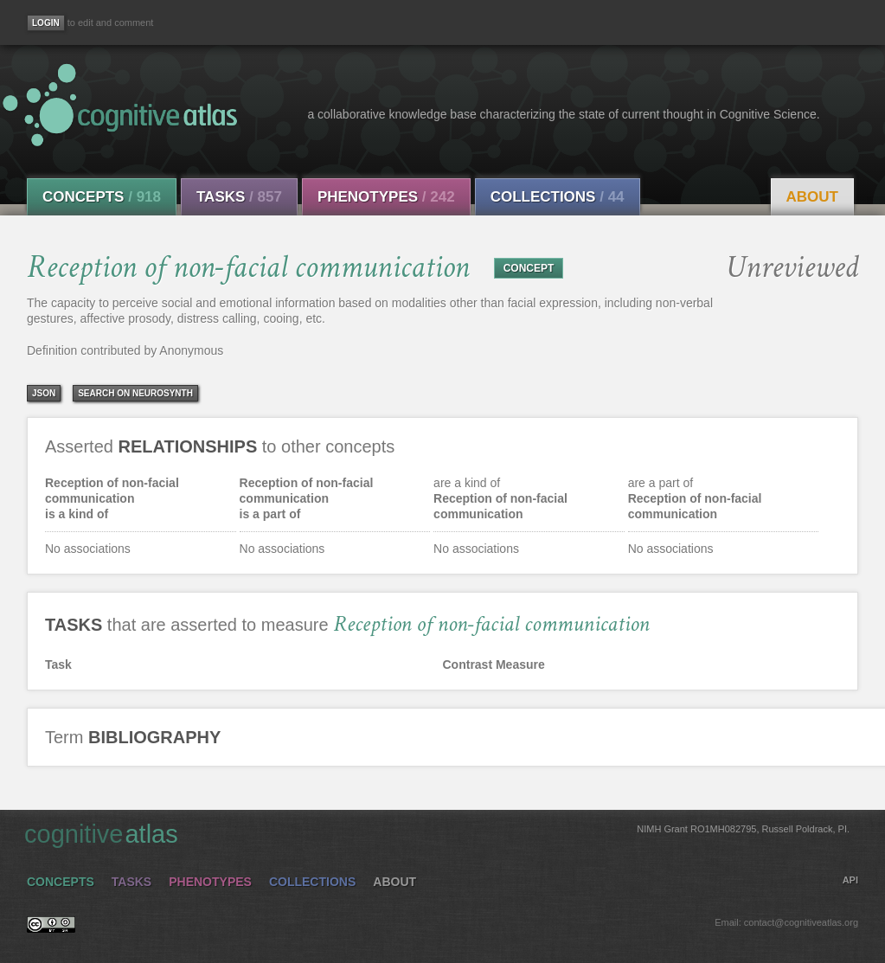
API (850, 880)
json (43, 393)
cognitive (437, 833)
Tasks (239, 197)
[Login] (46, 23)
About (812, 197)
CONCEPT (529, 268)
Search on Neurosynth (135, 393)
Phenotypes (386, 197)
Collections (558, 197)
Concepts (101, 197)
